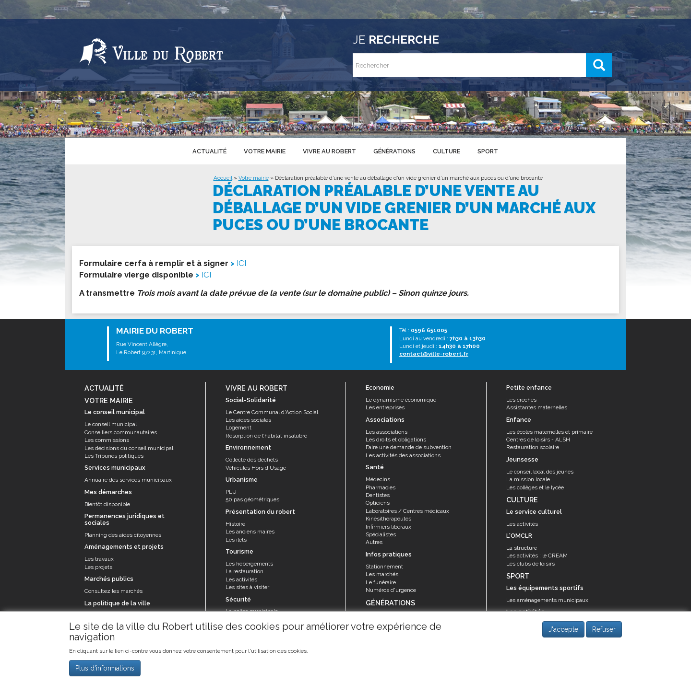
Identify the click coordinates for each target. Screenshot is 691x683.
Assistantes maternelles (536, 407)
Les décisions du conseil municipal (128, 448)
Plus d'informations (104, 668)
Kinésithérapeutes (388, 518)
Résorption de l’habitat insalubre (266, 435)
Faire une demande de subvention (409, 447)
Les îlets (236, 539)
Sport (487, 151)
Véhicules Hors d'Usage (256, 467)
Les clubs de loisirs (530, 563)
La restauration (244, 571)
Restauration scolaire (532, 447)
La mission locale (528, 479)
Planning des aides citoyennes (122, 535)
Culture (446, 151)
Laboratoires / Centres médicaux (407, 511)
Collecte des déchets (252, 459)
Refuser (604, 630)
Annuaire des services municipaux (128, 479)
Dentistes (378, 495)
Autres (374, 542)
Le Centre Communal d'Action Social (272, 412)
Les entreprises (385, 407)
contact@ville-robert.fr (433, 353)
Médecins (378, 479)
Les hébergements (249, 563)
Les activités (241, 579)
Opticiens (378, 502)
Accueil (223, 177)
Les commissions (106, 440)
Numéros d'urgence (391, 590)
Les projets (98, 567)
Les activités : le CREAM (537, 555)
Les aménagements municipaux (547, 600)
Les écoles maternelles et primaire (549, 431)
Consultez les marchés (113, 591)
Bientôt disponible (107, 504)
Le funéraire (381, 582)
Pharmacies (380, 487)
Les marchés (382, 574)
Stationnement (384, 566)
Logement (238, 427)
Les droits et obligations (396, 439)
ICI (241, 263)
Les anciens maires (250, 531)
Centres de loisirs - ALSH (538, 439)
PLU (231, 491)
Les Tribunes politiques (113, 455)
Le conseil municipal (110, 424)
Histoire (235, 524)
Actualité (209, 151)
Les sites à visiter (247, 587)
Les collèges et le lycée (535, 487)
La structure (521, 547)
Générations (394, 151)
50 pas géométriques (252, 499)
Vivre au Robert (329, 151)
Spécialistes (381, 534)
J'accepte (563, 630)
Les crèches (521, 399)
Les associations (386, 431)
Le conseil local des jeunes (539, 471)
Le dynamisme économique (401, 399)
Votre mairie (265, 151)
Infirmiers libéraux (388, 526)
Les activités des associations (403, 455)
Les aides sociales (248, 420)
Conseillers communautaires (120, 432)
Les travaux (99, 559)
